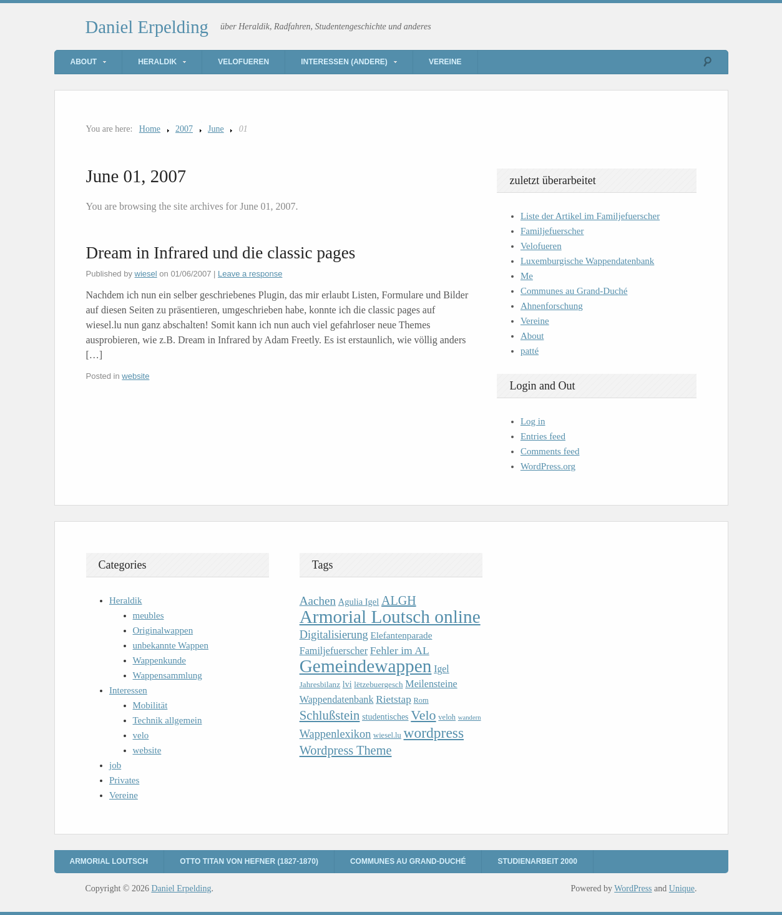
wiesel (146, 273)
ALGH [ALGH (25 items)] (398, 600)
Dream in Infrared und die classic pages (221, 252)
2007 (184, 129)
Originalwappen (163, 630)
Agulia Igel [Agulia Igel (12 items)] (358, 602)
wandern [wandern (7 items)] (469, 717)
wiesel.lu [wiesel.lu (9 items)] (387, 735)
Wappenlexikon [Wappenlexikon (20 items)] (335, 734)
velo (141, 735)
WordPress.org (548, 466)
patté (530, 351)
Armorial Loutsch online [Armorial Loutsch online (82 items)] (390, 617)
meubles (148, 615)
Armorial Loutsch (109, 861)
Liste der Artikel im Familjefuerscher (590, 216)
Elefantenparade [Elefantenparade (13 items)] (401, 635)
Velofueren (243, 61)
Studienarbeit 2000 (537, 861)
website (135, 376)
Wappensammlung (167, 675)
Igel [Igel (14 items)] (441, 668)
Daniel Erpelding (147, 27)
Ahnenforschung (552, 306)
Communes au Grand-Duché (574, 291)
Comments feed (550, 451)
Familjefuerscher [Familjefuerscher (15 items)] (334, 650)
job (115, 765)
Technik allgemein (167, 720)
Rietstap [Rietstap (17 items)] (393, 699)
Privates (124, 780)
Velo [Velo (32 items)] (423, 715)
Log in (533, 421)
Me (527, 276)
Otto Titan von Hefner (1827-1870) (249, 861)
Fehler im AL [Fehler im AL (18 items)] (399, 650)
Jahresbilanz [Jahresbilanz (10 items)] (320, 684)
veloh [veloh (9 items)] (447, 717)
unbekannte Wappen (170, 645)
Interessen (128, 690)
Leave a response (250, 273)
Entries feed (543, 436)
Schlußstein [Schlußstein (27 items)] (330, 715)
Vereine (445, 61)
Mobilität (150, 705)
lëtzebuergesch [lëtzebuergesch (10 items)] (378, 684)
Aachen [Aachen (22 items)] (318, 600)
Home (149, 129)
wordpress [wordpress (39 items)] (434, 733)
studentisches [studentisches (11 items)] (385, 717)
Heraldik (157, 61)
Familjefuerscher (552, 231)
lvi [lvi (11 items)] (347, 684)
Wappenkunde (159, 660)
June (216, 129)
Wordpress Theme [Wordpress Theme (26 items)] (346, 750)
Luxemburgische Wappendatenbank (587, 261)
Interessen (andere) (344, 61)
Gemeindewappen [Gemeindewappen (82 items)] (366, 666)
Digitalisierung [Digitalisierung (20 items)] (334, 635)
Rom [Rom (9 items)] (421, 700)
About (84, 61)
